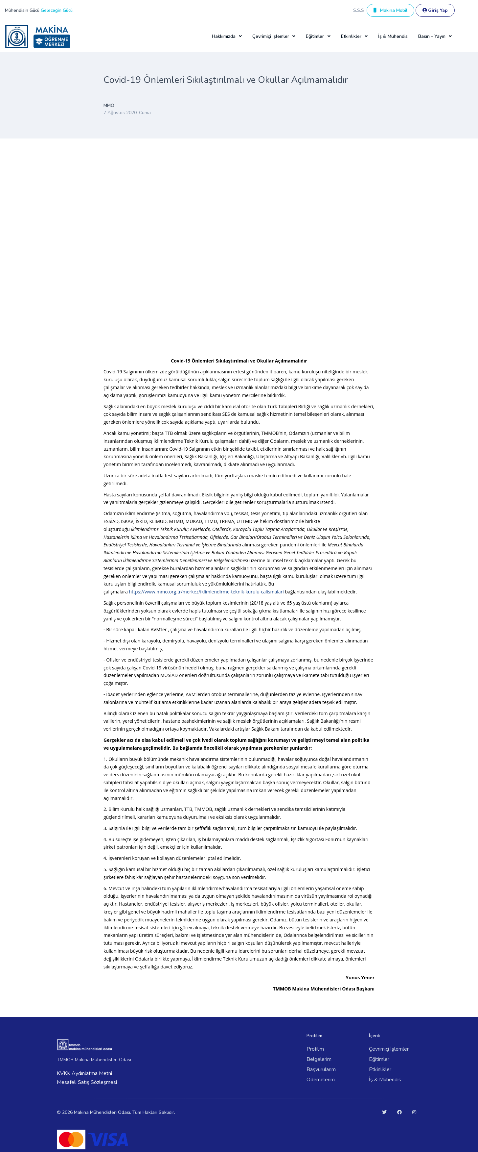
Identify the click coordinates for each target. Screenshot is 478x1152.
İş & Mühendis (393, 36)
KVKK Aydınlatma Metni (84, 1073)
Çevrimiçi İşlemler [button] (270, 36)
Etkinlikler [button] (351, 36)
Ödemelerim (321, 1079)
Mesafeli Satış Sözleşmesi (87, 1082)
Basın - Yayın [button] (431, 36)
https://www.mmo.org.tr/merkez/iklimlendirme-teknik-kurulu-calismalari (206, 592)
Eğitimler (379, 1059)
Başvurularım (321, 1069)
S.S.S (358, 10)
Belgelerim (319, 1059)
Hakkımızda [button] (224, 36)
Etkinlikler (380, 1069)
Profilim (315, 1049)
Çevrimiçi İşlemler (389, 1049)
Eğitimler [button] (315, 36)
